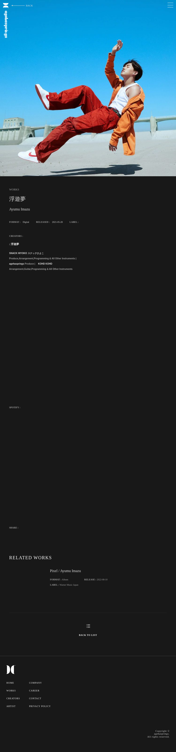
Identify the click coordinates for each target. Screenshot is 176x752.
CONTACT (35, 698)
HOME (10, 683)
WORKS (11, 690)
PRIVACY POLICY (40, 706)
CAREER (34, 690)
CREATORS (13, 698)
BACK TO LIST (88, 635)
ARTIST (11, 706)
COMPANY (35, 683)
